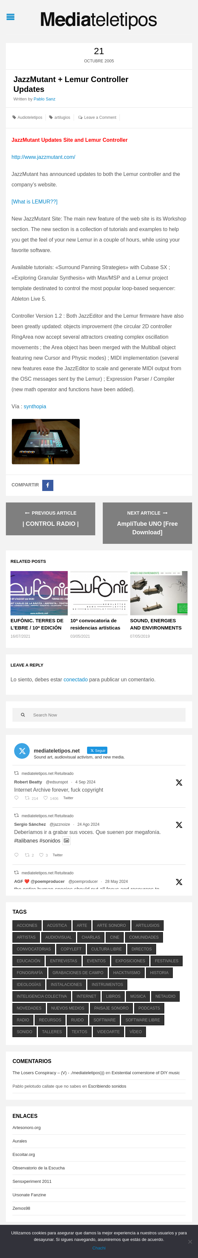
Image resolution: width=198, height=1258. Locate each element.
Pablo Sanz (45, 98)
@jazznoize (60, 824)
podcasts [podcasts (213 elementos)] (149, 1008)
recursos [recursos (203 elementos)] (50, 1020)
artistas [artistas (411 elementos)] (26, 937)
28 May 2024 (116, 881)
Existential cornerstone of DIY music (146, 1072)
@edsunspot (57, 782)
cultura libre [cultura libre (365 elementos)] (106, 949)
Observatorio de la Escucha (38, 1167)
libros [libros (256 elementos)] (113, 996)
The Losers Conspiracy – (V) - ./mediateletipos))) (58, 1072)
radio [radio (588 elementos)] (23, 1020)
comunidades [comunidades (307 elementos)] (144, 937)
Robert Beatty (28, 781)
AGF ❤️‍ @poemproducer (39, 881)
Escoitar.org (23, 1154)
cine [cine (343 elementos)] (114, 937)
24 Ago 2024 (88, 824)
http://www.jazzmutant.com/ (43, 157)
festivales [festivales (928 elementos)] (166, 961)
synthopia (35, 406)
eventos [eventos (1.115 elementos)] (96, 961)
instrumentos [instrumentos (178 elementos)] (107, 984)
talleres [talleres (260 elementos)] (52, 1032)
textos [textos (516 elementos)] (79, 1032)
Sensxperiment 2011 (31, 1181)
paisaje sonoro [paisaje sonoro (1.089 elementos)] (111, 1008)
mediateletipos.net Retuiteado (48, 773)
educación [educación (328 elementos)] (28, 961)
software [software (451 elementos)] (105, 1020)
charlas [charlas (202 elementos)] (90, 937)
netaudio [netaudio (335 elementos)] (165, 996)
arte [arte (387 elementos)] (82, 925)
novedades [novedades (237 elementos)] (29, 1008)
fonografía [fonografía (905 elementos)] (30, 972)
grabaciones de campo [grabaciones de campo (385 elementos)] (78, 972)
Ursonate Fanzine (29, 1194)
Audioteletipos (30, 117)
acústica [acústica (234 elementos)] (57, 925)
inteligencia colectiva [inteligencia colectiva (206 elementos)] (42, 996)
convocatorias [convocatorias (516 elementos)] (34, 949)
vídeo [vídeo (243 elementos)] (136, 1032)
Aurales (19, 1141)
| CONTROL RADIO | (51, 524)
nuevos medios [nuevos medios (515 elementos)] (67, 1008)
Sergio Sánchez (30, 824)
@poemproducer (83, 881)
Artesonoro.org (26, 1127)
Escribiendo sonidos (107, 1086)
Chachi (98, 1248)
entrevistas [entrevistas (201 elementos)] (63, 961)
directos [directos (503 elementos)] (142, 949)
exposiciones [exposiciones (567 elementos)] (130, 961)
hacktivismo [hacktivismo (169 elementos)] (126, 972)
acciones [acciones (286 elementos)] (27, 925)
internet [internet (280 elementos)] (86, 996)
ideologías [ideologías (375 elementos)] (29, 984)
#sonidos (50, 840)
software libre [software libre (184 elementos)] (142, 1020)
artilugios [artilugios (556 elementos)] (147, 925)
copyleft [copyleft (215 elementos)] (71, 949)
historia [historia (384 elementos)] (159, 972)
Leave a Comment (100, 117)
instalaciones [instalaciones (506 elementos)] (66, 984)
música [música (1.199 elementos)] (138, 996)
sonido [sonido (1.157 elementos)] (24, 1032)
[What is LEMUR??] (34, 201)
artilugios (62, 117)
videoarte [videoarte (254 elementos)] (108, 1032)
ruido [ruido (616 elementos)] (77, 1020)
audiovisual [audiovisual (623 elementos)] (58, 937)
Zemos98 (21, 1208)
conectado (75, 679)
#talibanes (26, 840)
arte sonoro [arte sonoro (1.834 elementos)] (111, 925)
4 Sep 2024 (85, 782)
